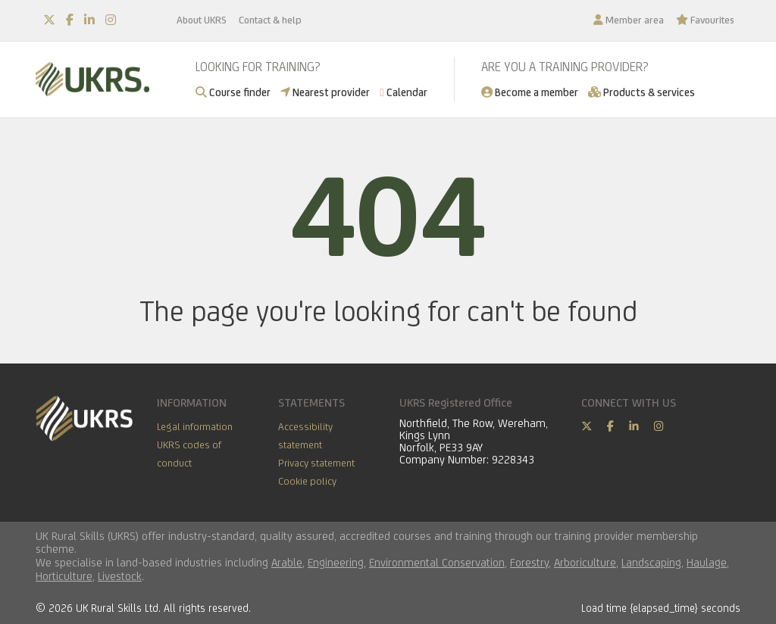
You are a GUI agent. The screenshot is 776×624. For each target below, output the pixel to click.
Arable (286, 562)
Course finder (233, 92)
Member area (628, 20)
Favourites (705, 20)
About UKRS (202, 20)
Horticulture (64, 575)
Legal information (195, 426)
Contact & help (270, 20)
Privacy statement (316, 463)
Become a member (529, 92)
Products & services (641, 92)
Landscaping (651, 562)
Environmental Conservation (437, 562)
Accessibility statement (305, 435)
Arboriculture (585, 562)
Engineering (336, 562)
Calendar (403, 92)
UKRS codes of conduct (189, 453)
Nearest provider (325, 92)
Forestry (529, 562)
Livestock (120, 575)
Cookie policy (307, 481)
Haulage (707, 562)
